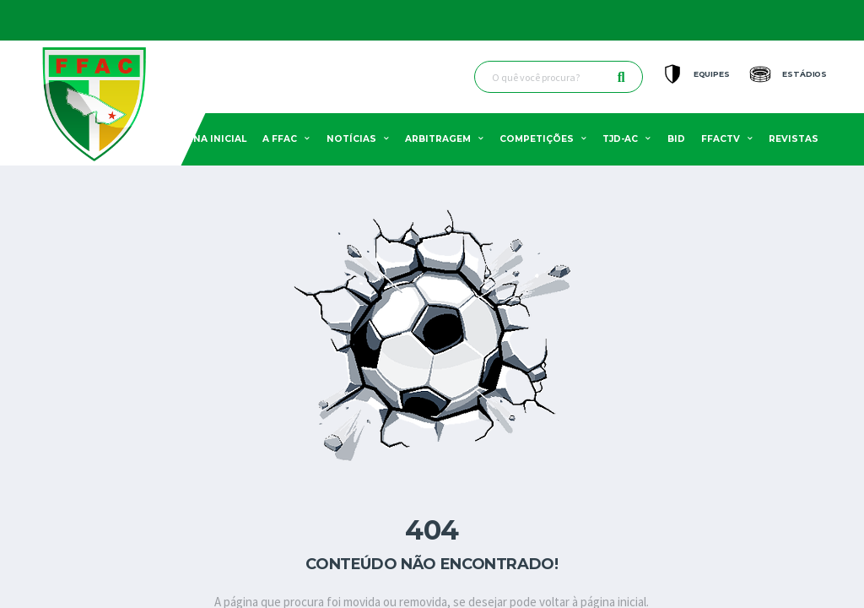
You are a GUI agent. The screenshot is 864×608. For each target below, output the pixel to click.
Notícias (351, 138)
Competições (537, 138)
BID (676, 138)
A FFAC (279, 138)
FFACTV (720, 138)
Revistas (793, 138)
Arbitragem (438, 138)
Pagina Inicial (207, 138)
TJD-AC (620, 138)
